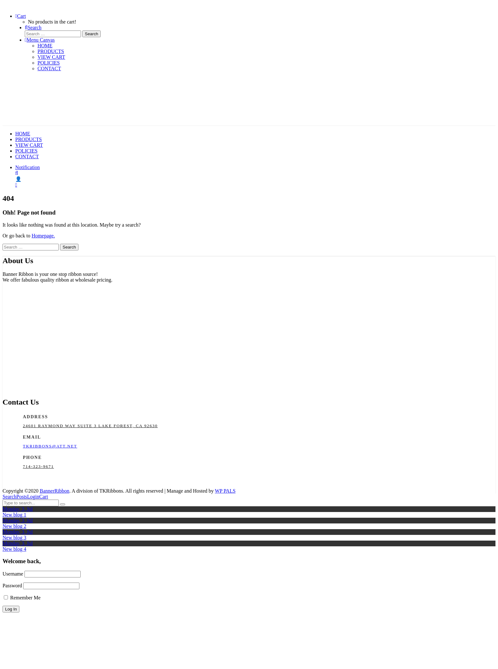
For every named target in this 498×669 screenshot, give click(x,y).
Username (13, 574)
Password (12, 585)
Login (33, 496)
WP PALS (225, 491)
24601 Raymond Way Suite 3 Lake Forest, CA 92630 (90, 425)
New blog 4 (14, 549)
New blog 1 (14, 514)
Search (10, 496)
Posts (22, 496)
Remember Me (22, 597)
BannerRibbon (54, 491)
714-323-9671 (38, 466)
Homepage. (43, 235)
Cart (43, 496)
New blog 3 (14, 537)
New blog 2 (14, 526)
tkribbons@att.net (50, 446)
